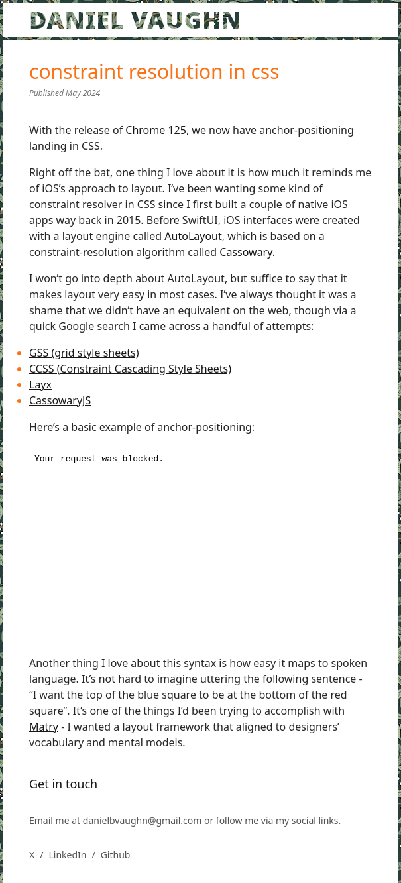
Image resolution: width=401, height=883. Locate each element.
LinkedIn (67, 855)
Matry (43, 726)
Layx (40, 384)
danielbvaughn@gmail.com (143, 820)
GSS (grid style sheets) (84, 352)
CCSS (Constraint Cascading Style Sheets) (130, 368)
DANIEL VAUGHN (135, 19)
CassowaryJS (60, 400)
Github (116, 855)
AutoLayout (192, 236)
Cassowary (245, 252)
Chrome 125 (155, 130)
